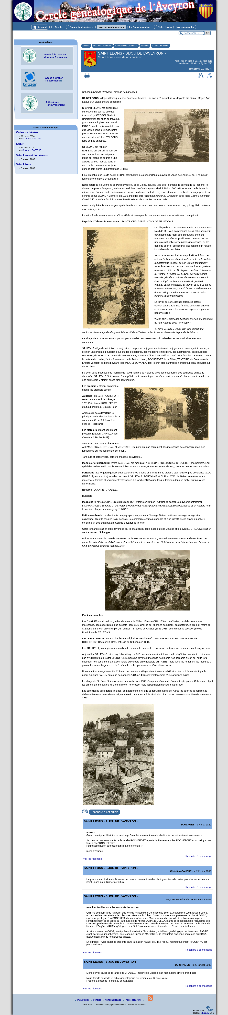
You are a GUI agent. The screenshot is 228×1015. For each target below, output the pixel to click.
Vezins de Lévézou (27, 132)
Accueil (40, 27)
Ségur (20, 143)
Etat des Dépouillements (126, 46)
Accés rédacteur (132, 1000)
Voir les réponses (92, 858)
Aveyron (145, 46)
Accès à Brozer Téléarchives (54, 79)
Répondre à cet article (104, 812)
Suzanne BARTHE (201, 69)
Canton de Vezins (160, 46)
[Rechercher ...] (191, 33)
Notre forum (165, 27)
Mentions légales (112, 1000)
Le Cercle (58, 27)
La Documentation (141, 27)
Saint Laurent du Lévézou (32, 155)
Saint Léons (23, 164)
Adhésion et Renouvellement (55, 103)
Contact (96, 1000)
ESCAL (205, 1013)
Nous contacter (185, 27)
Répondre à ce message (199, 856)
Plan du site (82, 1000)
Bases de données (82, 27)
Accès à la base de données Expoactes (55, 56)
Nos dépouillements (111, 27)
